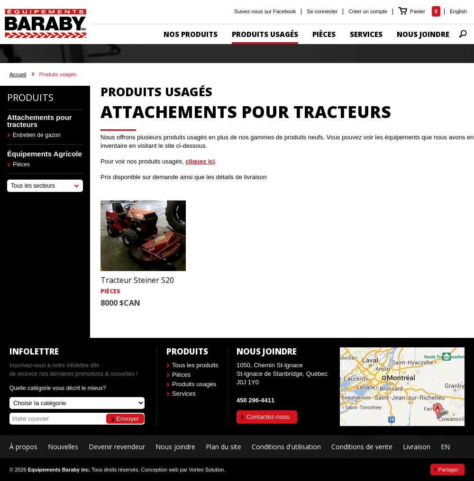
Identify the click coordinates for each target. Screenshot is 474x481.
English (458, 11)
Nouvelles (63, 447)
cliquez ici (200, 161)
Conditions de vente (361, 447)
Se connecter (322, 11)
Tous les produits (195, 365)
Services (184, 393)
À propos (23, 447)
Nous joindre (175, 447)
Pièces (21, 164)
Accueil (17, 74)
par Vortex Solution (202, 469)
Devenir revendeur (117, 447)
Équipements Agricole (44, 154)
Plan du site (223, 447)
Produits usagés (194, 384)
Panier (418, 11)
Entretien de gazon (37, 135)
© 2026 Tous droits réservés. (74, 469)
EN (445, 447)
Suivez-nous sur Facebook (265, 11)
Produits (30, 97)
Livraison (416, 447)
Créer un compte (367, 11)
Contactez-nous (268, 416)
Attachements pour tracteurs (39, 120)
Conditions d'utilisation (286, 447)
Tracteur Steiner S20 (137, 280)
